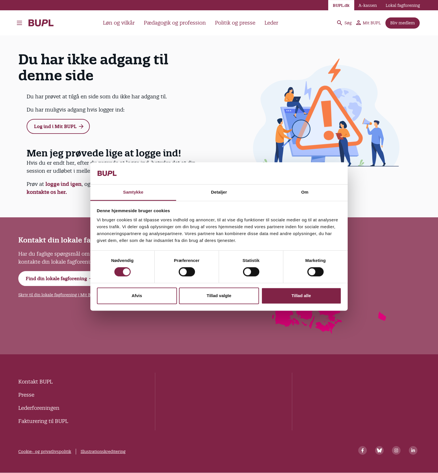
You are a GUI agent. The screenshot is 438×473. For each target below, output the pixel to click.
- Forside (41, 23)
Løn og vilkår (119, 22)
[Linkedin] (413, 450)
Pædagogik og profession (175, 22)
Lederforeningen (38, 408)
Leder (271, 22)
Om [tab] (304, 192)
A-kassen (368, 5)
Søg (344, 22)
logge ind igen (63, 184)
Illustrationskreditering (103, 451)
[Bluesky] (379, 450)
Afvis (137, 295)
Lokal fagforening (403, 5)
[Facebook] (362, 450)
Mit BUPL (368, 22)
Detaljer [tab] (219, 192)
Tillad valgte (219, 295)
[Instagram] (396, 450)
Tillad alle (301, 295)
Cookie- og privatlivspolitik (44, 451)
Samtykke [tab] (133, 192)
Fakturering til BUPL (43, 421)
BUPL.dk (341, 5)
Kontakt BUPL (35, 381)
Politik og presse (235, 22)
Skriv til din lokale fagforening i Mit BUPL (58, 294)
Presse (26, 394)
